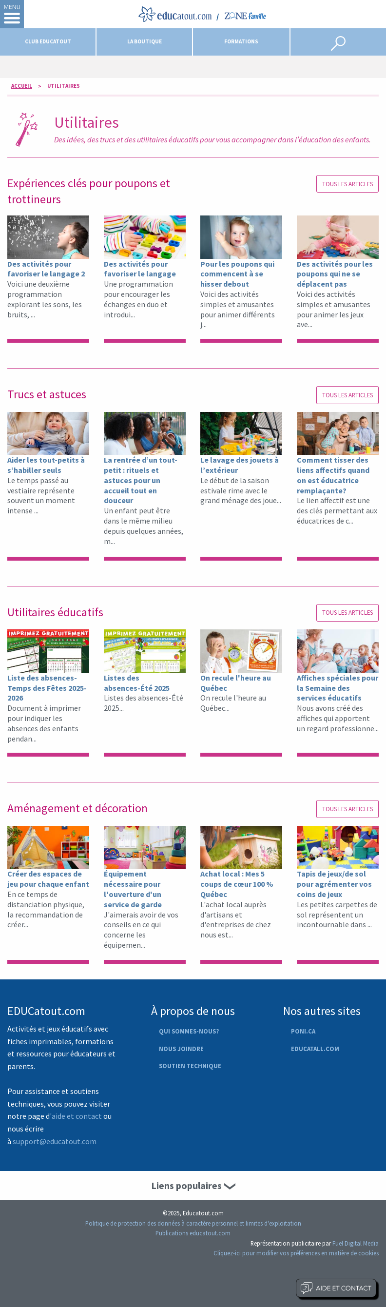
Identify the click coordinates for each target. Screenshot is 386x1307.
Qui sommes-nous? (189, 1031)
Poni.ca (303, 1031)
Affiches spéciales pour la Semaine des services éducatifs (337, 688)
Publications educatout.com (193, 1233)
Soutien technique (190, 1066)
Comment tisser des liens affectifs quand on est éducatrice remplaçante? (333, 475)
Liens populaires (186, 1185)
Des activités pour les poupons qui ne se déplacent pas (335, 274)
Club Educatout (48, 41)
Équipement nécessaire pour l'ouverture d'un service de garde (133, 889)
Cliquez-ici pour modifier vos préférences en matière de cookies (296, 1253)
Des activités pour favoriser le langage (140, 269)
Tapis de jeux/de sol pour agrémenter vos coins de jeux (334, 884)
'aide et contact (76, 1116)
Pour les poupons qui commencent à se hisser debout (237, 274)
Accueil (21, 85)
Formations (241, 41)
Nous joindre (181, 1049)
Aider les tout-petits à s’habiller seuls (46, 465)
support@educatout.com (54, 1141)
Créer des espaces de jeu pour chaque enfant (48, 879)
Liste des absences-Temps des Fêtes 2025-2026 (47, 688)
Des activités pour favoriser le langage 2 (46, 269)
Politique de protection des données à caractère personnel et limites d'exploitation (193, 1223)
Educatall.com (315, 1049)
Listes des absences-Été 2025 (137, 683)
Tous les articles (347, 184)
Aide (336, 1288)
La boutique (144, 41)
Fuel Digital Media (355, 1243)
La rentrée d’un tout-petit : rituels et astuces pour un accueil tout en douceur (140, 480)
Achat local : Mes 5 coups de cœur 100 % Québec (236, 884)
